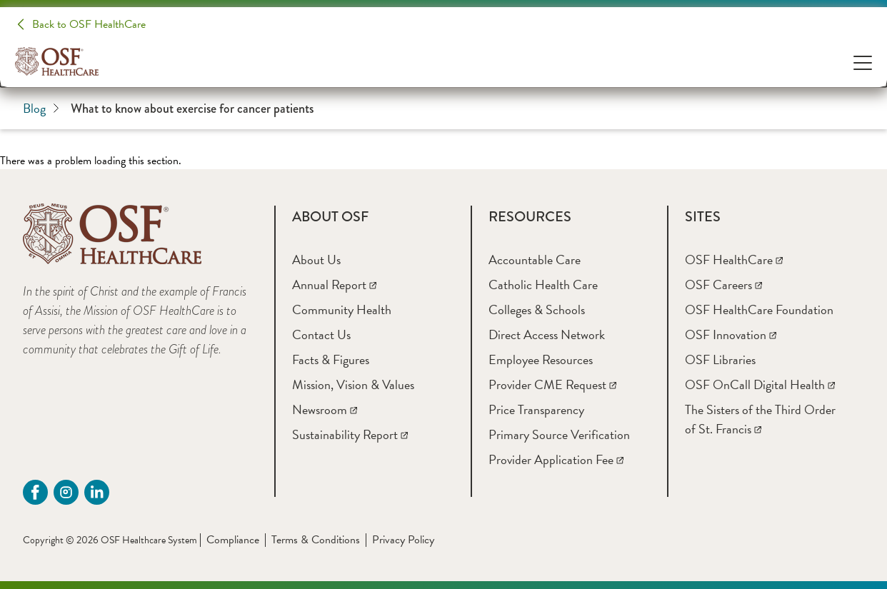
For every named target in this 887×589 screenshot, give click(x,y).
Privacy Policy (403, 539)
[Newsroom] (324, 409)
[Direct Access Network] (546, 334)
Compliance (232, 539)
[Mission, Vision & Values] (353, 384)
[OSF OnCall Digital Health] (760, 384)
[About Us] (316, 259)
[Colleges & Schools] (536, 309)
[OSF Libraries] (720, 359)
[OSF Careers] (723, 284)
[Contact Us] (321, 334)
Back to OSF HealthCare (89, 24)
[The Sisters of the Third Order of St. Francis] (760, 419)
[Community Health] (341, 309)
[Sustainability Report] (350, 434)
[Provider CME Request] (552, 384)
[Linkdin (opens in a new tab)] (96, 492)
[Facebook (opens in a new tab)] (35, 492)
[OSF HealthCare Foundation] (759, 309)
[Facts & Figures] (330, 359)
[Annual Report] (334, 284)
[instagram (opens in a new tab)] (66, 492)
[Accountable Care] (534, 259)
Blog (41, 108)
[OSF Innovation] (730, 334)
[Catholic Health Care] (543, 284)
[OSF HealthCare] (734, 259)
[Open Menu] (862, 62)
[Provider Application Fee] (555, 459)
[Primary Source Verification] (559, 434)
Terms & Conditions (315, 539)
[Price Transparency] (536, 409)
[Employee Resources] (540, 359)
